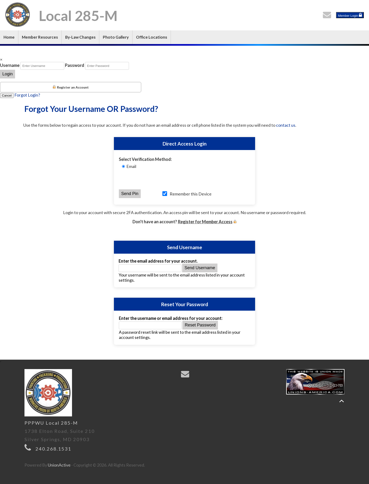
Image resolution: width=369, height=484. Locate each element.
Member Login (350, 15)
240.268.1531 (53, 448)
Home (9, 37)
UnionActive (59, 465)
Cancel (7, 95)
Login (7, 74)
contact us (285, 125)
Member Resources (40, 37)
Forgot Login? (27, 95)
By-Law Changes (80, 37)
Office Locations (151, 37)
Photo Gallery (116, 37)
